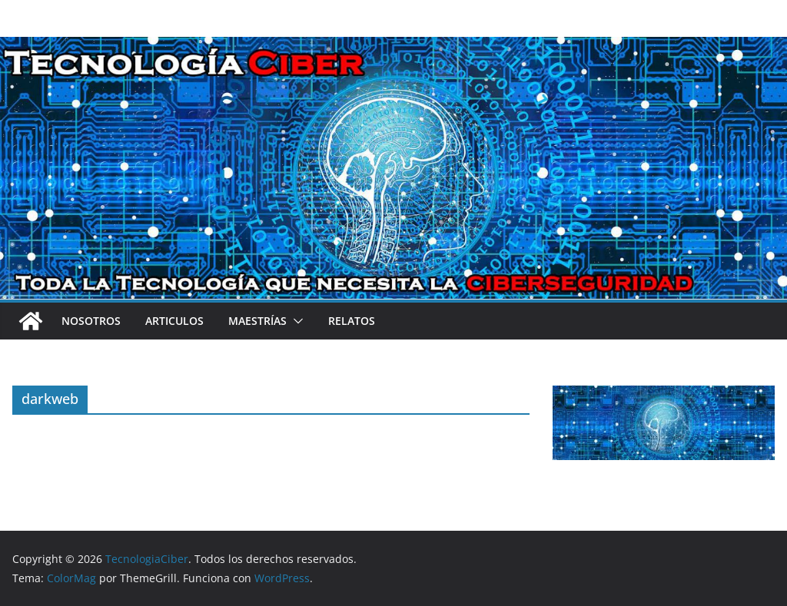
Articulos (174, 320)
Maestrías (257, 320)
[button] (295, 321)
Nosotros (91, 320)
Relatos (351, 320)
